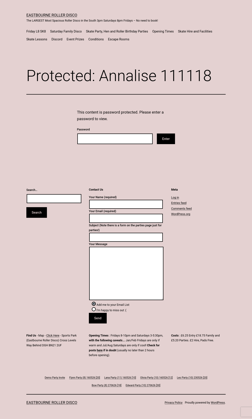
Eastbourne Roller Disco (51, 15)
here (100, 350)
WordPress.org (180, 214)
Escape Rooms (118, 39)
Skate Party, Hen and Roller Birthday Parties (117, 31)
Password (83, 129)
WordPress (218, 402)
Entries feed (178, 203)
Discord (56, 39)
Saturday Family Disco (66, 31)
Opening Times (163, 31)
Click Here (52, 335)
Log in (175, 197)
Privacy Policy (173, 402)
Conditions (96, 39)
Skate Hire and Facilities (195, 31)
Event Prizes (75, 39)
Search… (31, 190)
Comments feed (181, 208)
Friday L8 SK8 (36, 31)
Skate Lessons (36, 39)
